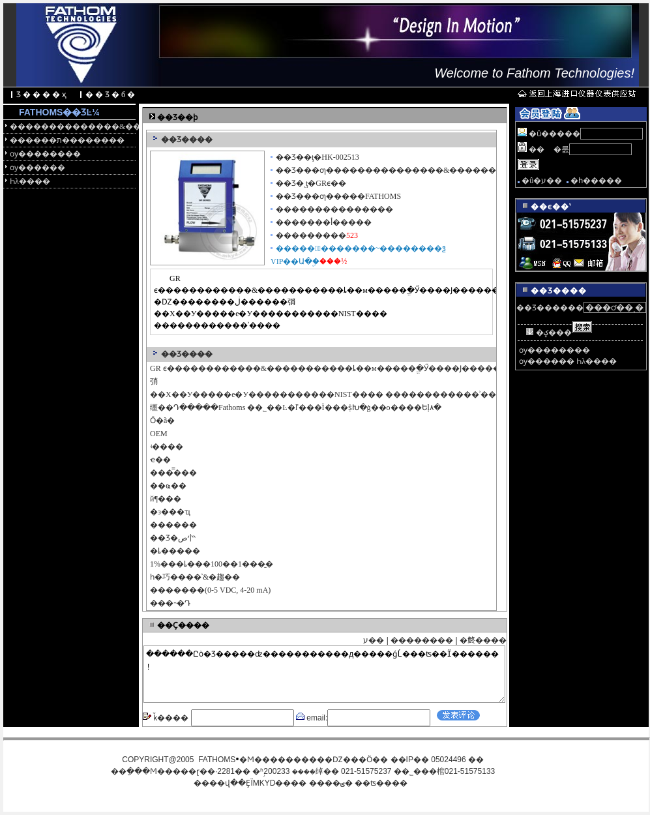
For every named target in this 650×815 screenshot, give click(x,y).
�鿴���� (483, 640)
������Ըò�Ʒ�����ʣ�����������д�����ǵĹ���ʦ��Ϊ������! (324, 674)
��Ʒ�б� (111, 94)
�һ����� (596, 180)
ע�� (373, 640)
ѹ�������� (45, 153)
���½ (333, 261)
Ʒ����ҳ (42, 94)
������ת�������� (67, 140)
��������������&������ (73, 126)
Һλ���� (30, 181)
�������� (422, 640)
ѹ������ (37, 167)
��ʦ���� (381, 783)
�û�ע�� (542, 180)
